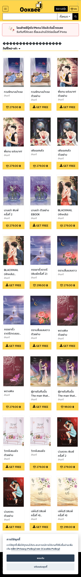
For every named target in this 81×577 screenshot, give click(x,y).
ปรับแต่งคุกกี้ (40, 566)
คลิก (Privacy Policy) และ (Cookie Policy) (35, 549)
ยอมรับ (40, 558)
